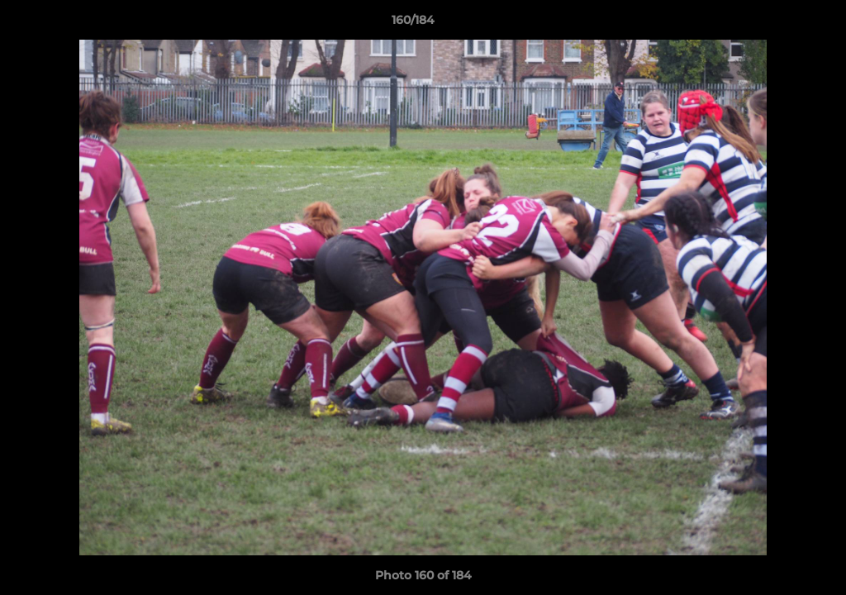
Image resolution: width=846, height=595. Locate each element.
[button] (777, 24)
